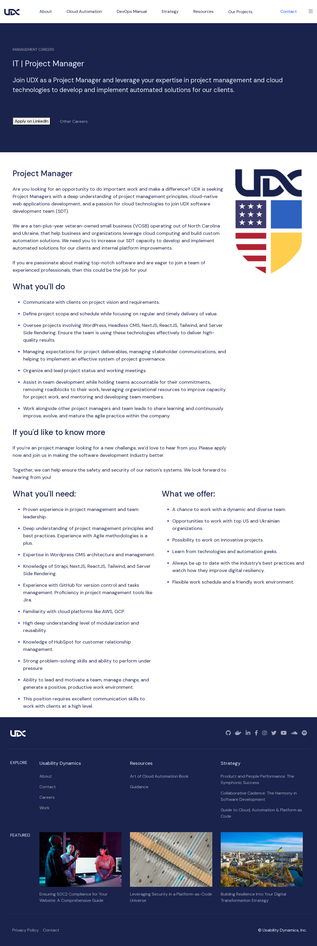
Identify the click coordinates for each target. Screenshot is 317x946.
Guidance (139, 787)
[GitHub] (228, 733)
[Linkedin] (248, 733)
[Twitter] (273, 733)
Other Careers (74, 121)
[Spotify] (304, 733)
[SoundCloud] (294, 733)
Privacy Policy (25, 930)
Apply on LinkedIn (31, 121)
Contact (288, 11)
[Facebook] (256, 733)
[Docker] (238, 733)
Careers (47, 797)
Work (44, 808)
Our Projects (240, 11)
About (45, 776)
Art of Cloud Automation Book (159, 776)
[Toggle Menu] (311, 11)
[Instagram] (264, 733)
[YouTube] (284, 733)
